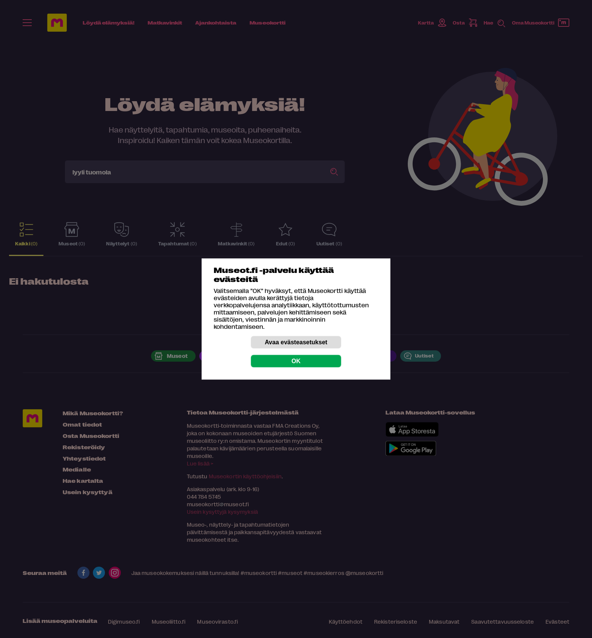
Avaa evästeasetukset (296, 342)
